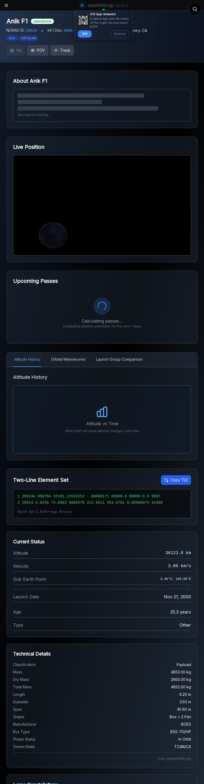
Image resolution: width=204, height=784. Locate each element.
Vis (16, 50)
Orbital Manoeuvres (68, 359)
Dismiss (120, 34)
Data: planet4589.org (174, 759)
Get (84, 33)
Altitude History (27, 359)
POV (38, 50)
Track (62, 50)
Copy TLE (176, 480)
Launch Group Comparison (119, 359)
